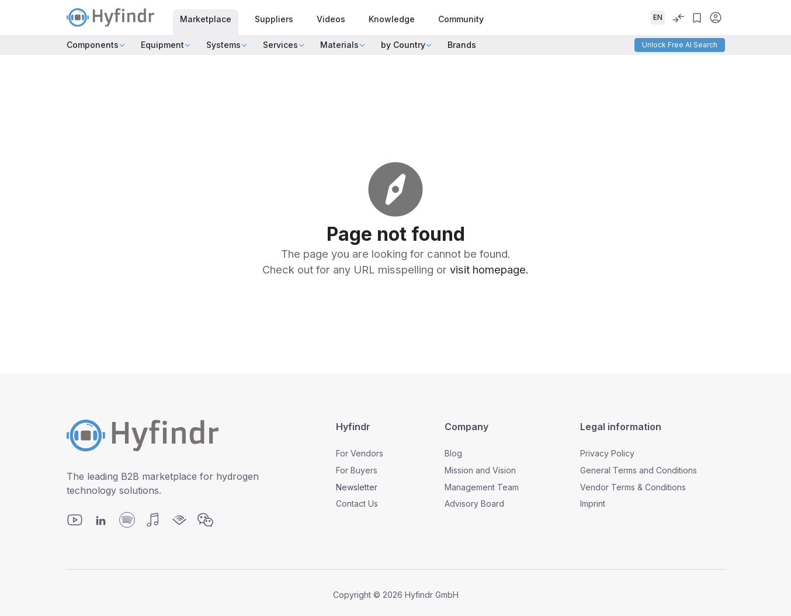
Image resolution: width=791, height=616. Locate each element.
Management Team (482, 487)
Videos (331, 19)
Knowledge (392, 19)
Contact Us (357, 503)
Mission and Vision (480, 470)
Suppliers (274, 19)
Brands (461, 45)
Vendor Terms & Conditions (633, 487)
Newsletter (356, 487)
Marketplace (205, 19)
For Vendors (359, 453)
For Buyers (356, 470)
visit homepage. (489, 269)
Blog (453, 453)
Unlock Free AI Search (679, 44)
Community (461, 19)
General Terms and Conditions (638, 470)
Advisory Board (474, 503)
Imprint (592, 503)
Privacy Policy (607, 453)
